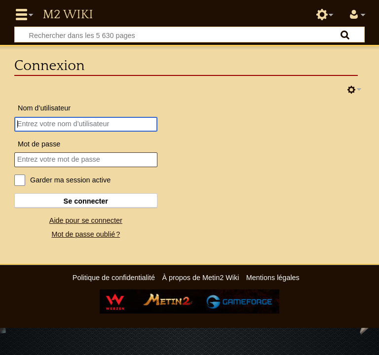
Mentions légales (273, 278)
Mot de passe (39, 144)
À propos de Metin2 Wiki (200, 278)
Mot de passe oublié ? (85, 234)
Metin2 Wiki (67, 14)
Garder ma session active (70, 180)
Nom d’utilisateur (44, 108)
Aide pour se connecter (85, 220)
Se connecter (86, 201)
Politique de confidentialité (114, 278)
